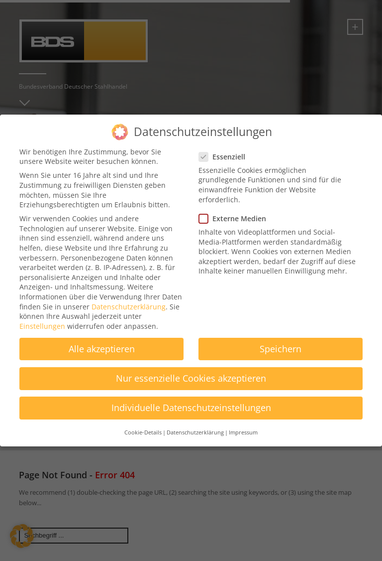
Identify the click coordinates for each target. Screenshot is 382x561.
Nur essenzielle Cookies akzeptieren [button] (191, 370)
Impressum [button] (243, 424)
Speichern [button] (280, 340)
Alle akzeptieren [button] (102, 340)
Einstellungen (42, 317)
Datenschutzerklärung (129, 298)
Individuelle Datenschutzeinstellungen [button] (191, 400)
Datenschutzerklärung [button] (195, 424)
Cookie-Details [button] (143, 424)
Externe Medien (235, 210)
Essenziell (225, 148)
